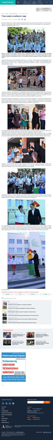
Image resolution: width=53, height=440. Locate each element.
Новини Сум (4, 420)
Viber (20, 294)
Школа (3, 298)
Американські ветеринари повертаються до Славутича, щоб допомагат (42, 335)
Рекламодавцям (5, 410)
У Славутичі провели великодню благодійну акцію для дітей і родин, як (22, 322)
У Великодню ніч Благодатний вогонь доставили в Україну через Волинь (22, 319)
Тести (3, 416)
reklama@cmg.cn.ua (36, 417)
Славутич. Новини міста (13, 13)
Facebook (33, 294)
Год (10, 298)
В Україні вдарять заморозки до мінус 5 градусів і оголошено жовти (22, 311)
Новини (6, 13)
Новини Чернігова (5, 422)
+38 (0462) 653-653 (36, 410)
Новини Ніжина (5, 418)
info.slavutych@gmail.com (37, 408)
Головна (3, 13)
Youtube (45, 294)
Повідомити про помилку (7, 412)
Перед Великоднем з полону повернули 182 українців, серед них (18, 335)
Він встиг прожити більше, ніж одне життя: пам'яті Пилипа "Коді (18, 343)
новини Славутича (20, 432)
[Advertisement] (9, 10)
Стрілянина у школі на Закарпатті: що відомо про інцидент (20, 304)
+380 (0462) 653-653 (36, 419)
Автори (3, 408)
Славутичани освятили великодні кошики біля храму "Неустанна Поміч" (42, 343)
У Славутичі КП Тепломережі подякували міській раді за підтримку (22, 308)
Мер (12, 298)
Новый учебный (6, 298)
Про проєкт (4, 406)
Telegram (8, 294)
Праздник (14, 298)
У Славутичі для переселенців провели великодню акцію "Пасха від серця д (23, 315)
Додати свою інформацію (7, 414)
